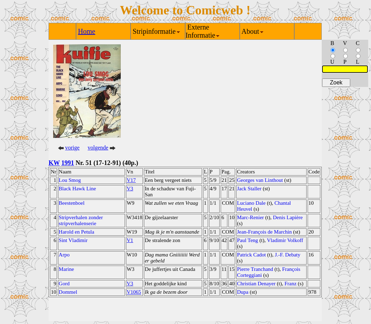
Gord (64, 283)
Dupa (243, 292)
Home (86, 31)
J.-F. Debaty (288, 255)
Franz (290, 283)
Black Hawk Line (77, 188)
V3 (130, 188)
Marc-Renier (250, 217)
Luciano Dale (251, 203)
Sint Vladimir (73, 240)
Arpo (64, 255)
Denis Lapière (288, 217)
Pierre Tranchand (255, 269)
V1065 (134, 292)
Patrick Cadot (251, 255)
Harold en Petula (76, 232)
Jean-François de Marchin (264, 232)
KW (54, 162)
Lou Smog (70, 180)
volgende (98, 148)
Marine (66, 269)
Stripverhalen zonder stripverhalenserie (81, 220)
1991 (67, 162)
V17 (131, 180)
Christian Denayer (256, 283)
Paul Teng (247, 240)
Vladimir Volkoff (285, 240)
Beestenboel (71, 203)
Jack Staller (249, 188)
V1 (130, 240)
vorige (72, 148)
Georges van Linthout (260, 180)
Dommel (68, 292)
